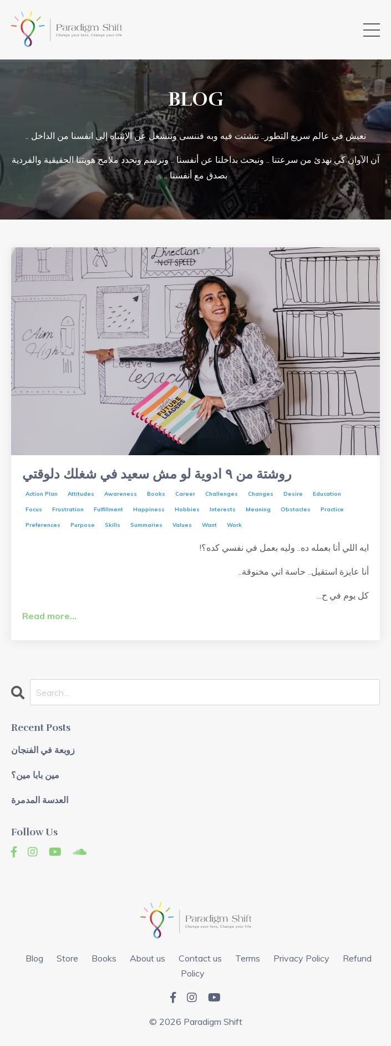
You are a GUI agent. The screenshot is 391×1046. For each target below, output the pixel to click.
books (156, 493)
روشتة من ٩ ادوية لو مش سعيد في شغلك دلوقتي (157, 474)
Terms (247, 958)
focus (34, 509)
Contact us (200, 958)
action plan (42, 493)
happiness (149, 509)
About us (147, 958)
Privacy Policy (301, 958)
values (182, 525)
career (185, 493)
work (234, 525)
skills (112, 525)
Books (104, 958)
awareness (120, 493)
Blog (34, 958)
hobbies (187, 509)
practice (332, 509)
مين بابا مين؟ (35, 775)
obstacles (296, 509)
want (209, 525)
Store (67, 958)
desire (293, 493)
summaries (146, 525)
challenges (221, 493)
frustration (68, 509)
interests (223, 509)
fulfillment (108, 509)
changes (260, 493)
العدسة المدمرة (39, 800)
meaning (258, 509)
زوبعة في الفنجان (43, 750)
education (327, 493)
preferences (43, 525)
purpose (82, 525)
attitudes (81, 493)
